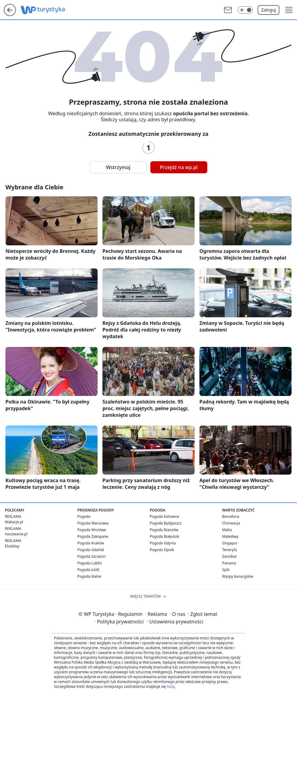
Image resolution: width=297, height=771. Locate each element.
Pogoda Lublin (89, 563)
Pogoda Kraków (90, 543)
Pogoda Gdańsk (90, 549)
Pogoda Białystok (164, 536)
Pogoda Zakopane (92, 536)
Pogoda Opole (162, 549)
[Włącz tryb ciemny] (245, 10)
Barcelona (230, 516)
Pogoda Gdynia (163, 543)
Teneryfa (229, 549)
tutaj (171, 686)
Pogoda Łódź (88, 569)
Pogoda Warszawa (92, 523)
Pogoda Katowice (164, 516)
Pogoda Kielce (89, 576)
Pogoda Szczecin (91, 556)
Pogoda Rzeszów (164, 529)
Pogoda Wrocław (91, 529)
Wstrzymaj (118, 167)
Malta (227, 529)
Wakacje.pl (14, 521)
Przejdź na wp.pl (179, 167)
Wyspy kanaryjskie (237, 576)
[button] (289, 10)
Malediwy (230, 536)
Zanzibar (229, 556)
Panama (229, 563)
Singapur (230, 543)
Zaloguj (268, 10)
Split (226, 569)
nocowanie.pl (16, 534)
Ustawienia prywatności (175, 621)
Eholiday (12, 546)
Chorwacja (231, 523)
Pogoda (83, 516)
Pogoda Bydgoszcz (166, 523)
